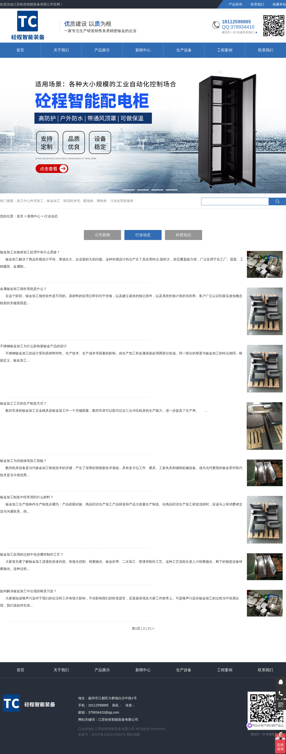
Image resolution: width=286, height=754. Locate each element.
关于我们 (61, 50)
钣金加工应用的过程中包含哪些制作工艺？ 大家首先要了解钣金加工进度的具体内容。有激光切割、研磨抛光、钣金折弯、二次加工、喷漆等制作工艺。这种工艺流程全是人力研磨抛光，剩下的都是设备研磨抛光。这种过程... (121, 562)
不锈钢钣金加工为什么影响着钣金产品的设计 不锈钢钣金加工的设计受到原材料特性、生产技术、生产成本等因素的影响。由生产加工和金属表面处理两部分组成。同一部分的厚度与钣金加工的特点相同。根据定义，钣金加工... (121, 353)
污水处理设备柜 (121, 201)
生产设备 (184, 50)
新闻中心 (143, 50)
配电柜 (88, 201)
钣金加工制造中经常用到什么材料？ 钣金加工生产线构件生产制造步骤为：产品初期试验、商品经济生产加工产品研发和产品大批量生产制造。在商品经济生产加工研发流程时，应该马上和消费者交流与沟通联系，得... (121, 504)
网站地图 (133, 734)
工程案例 (224, 50)
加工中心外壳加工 (30, 201)
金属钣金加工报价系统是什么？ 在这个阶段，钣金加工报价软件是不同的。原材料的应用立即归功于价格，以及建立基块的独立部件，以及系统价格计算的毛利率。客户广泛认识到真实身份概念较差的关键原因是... (121, 296)
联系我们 (257, 4)
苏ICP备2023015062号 (109, 734)
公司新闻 (102, 235)
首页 (20, 50)
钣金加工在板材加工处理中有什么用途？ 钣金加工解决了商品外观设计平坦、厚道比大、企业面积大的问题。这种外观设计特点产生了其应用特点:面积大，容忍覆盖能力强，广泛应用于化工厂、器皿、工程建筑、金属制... (121, 259)
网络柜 (102, 201)
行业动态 (143, 235)
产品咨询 (235, 4)
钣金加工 (53, 201)
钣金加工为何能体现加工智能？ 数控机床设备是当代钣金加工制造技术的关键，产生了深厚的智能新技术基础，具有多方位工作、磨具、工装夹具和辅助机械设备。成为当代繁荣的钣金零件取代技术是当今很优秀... (121, 468)
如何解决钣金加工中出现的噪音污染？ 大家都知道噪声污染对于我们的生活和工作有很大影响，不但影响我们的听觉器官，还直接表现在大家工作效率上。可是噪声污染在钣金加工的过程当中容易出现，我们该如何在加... (119, 598)
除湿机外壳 (71, 201)
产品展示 (102, 50)
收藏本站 (279, 4)
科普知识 (183, 235)
